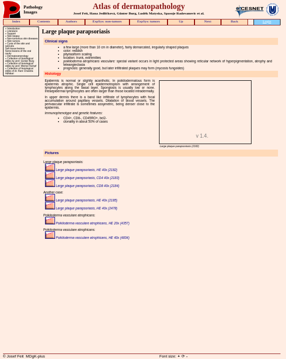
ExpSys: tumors (148, 21)
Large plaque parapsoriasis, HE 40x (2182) (81, 170)
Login (266, 21)
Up (181, 21)
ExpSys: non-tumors (107, 21)
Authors (71, 21)
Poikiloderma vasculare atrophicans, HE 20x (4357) (87, 223)
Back (234, 21)
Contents (44, 21)
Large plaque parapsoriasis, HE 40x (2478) (81, 208)
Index (16, 21)
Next (208, 21)
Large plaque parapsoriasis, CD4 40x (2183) (82, 178)
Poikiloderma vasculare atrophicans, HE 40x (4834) (87, 237)
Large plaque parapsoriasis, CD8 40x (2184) (82, 185)
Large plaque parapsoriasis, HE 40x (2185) (81, 200)
